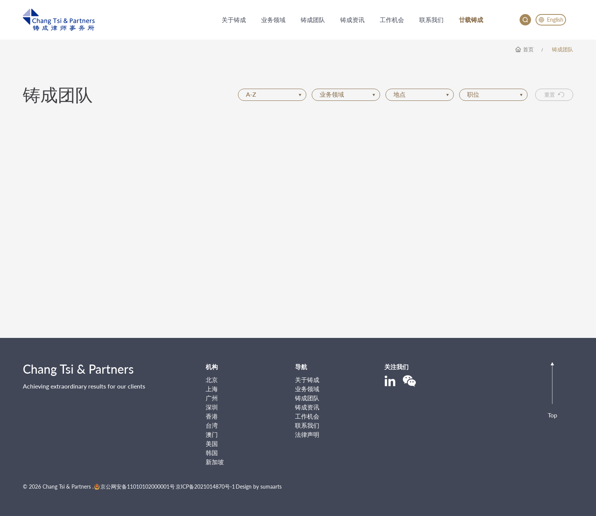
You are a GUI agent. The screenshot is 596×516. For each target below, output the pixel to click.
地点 (421, 94)
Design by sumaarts (259, 486)
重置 (554, 94)
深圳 (212, 407)
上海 (212, 388)
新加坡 (215, 461)
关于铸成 (307, 379)
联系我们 (307, 425)
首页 (528, 49)
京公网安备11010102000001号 (134, 486)
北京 (212, 379)
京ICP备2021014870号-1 (205, 486)
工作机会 (307, 416)
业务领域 (347, 94)
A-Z (273, 94)
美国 (212, 443)
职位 (495, 94)
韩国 (212, 452)
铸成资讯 (307, 407)
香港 (212, 416)
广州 (212, 397)
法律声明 (307, 434)
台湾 (212, 425)
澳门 (212, 434)
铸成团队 (562, 49)
